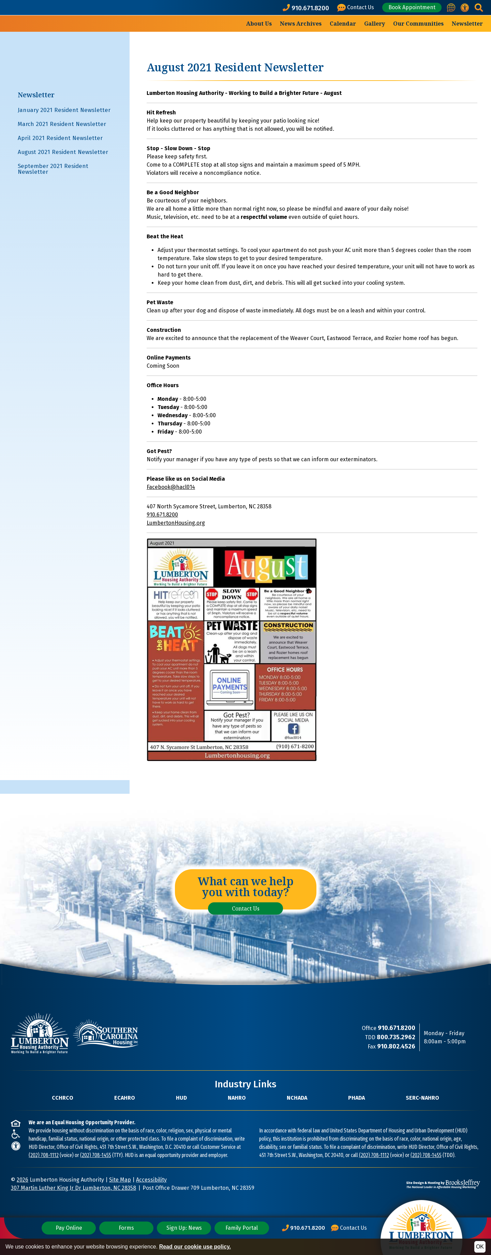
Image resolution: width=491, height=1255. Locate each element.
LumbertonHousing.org (176, 523)
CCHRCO (62, 1098)
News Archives (301, 23)
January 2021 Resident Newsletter (64, 110)
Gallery (374, 23)
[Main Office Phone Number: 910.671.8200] (303, 1228)
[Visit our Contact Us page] (356, 7)
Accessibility (151, 1179)
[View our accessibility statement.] (464, 7)
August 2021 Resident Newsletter (63, 152)
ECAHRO (124, 1098)
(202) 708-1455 (95, 1155)
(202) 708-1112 (44, 1155)
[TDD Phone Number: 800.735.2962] (396, 1037)
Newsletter (467, 23)
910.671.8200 (162, 514)
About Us (259, 23)
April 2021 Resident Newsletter (60, 138)
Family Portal (241, 1228)
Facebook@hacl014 (171, 487)
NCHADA (297, 1098)
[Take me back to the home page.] (49, 39)
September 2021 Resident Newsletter (53, 169)
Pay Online (69, 1228)
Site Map (120, 1179)
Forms (126, 1228)
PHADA (356, 1098)
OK (480, 1247)
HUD (181, 1098)
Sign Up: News (184, 1228)
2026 (22, 1179)
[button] (478, 7)
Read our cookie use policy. (195, 1247)
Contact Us (245, 908)
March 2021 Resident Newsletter (62, 124)
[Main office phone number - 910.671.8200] (306, 7)
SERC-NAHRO (422, 1098)
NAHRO (237, 1098)
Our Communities (418, 23)
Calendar (343, 23)
